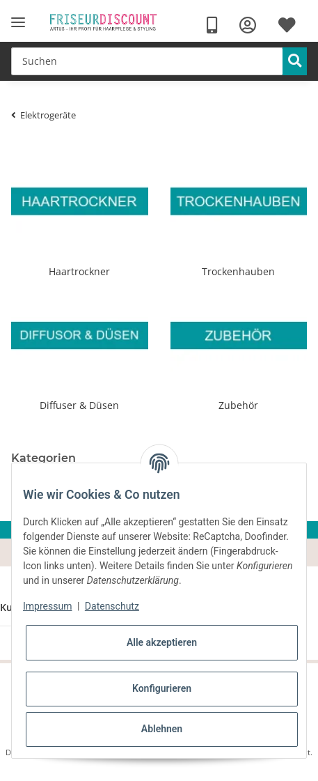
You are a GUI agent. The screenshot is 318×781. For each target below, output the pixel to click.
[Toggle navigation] (18, 22)
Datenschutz (112, 606)
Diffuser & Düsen (79, 405)
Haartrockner (79, 271)
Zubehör (238, 405)
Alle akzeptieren (162, 642)
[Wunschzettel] (287, 25)
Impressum (47, 606)
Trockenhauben (238, 271)
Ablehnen (161, 728)
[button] (247, 25)
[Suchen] (147, 61)
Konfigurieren (161, 688)
